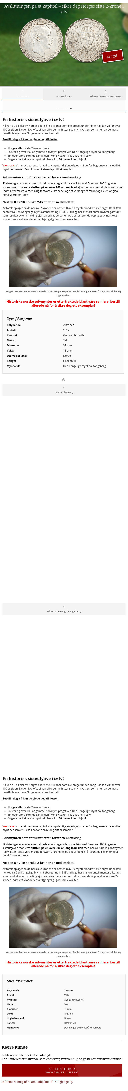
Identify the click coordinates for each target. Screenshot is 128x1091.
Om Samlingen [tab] (64, 94)
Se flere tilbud (62, 1070)
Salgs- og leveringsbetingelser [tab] (106, 94)
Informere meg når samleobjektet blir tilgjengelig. (37, 1082)
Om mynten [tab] (22, 94)
